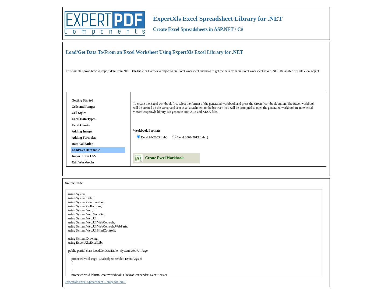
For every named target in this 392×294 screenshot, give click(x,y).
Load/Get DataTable (86, 150)
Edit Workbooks (83, 162)
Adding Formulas (84, 137)
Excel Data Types (84, 119)
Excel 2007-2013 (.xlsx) (192, 137)
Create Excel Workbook (164, 158)
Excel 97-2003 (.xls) (154, 137)
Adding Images (82, 131)
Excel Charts (81, 125)
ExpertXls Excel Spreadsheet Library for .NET (95, 282)
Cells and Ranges (84, 106)
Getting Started (82, 100)
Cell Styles (79, 113)
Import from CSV (84, 156)
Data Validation (82, 144)
